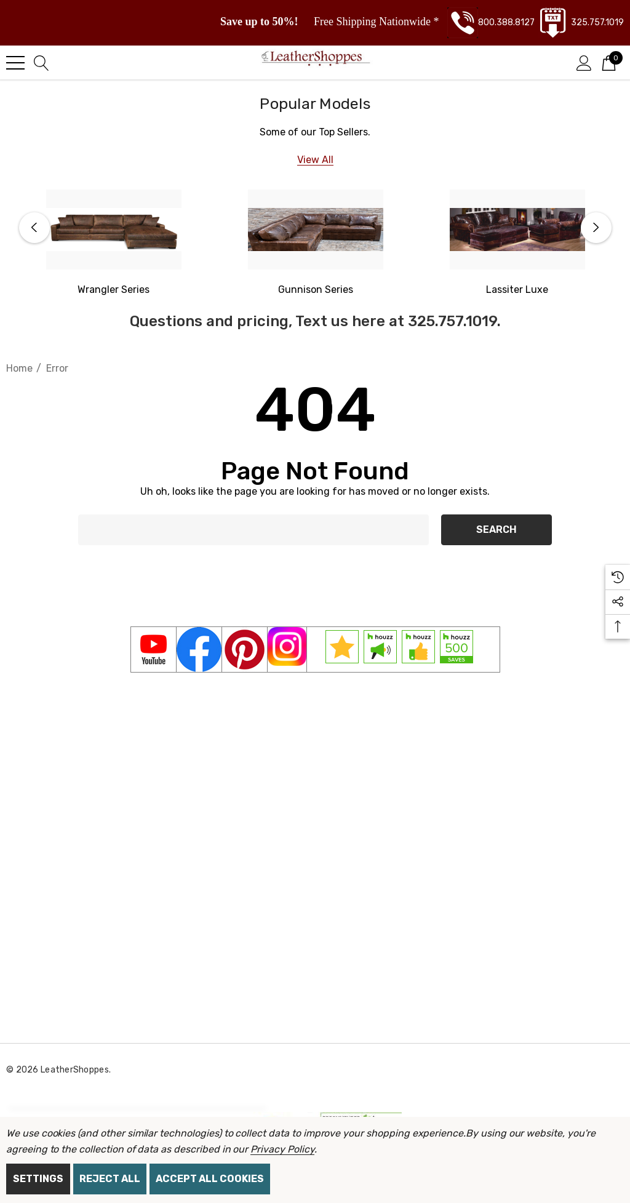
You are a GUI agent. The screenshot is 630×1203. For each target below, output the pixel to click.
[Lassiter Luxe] (517, 230)
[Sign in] (584, 62)
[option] (114, 244)
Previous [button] (34, 227)
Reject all (109, 1179)
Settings (38, 1179)
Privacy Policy (282, 1149)
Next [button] (596, 227)
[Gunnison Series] (315, 230)
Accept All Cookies (210, 1179)
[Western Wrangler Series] (113, 230)
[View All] (315, 160)
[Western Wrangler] (114, 290)
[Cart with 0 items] (608, 62)
